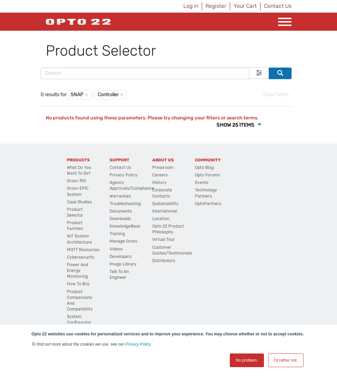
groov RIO (76, 180)
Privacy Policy (138, 344)
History (159, 182)
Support (119, 160)
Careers (160, 175)
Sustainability (165, 203)
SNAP (77, 95)
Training (117, 233)
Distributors (163, 260)
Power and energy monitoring (77, 270)
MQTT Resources (83, 249)
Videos (116, 249)
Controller (108, 95)
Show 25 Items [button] (235, 125)
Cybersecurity (81, 257)
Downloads (120, 218)
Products (78, 160)
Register (216, 6)
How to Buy (78, 283)
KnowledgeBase (125, 226)
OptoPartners (208, 203)
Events (201, 182)
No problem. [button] (247, 360)
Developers (120, 256)
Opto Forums (207, 175)
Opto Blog (204, 167)
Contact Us (278, 6)
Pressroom (162, 167)
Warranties (120, 196)
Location (160, 218)
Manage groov (124, 241)
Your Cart (245, 6)
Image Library (123, 264)
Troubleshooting (125, 203)
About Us (163, 160)
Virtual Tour (163, 239)
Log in (190, 6)
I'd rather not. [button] (286, 360)
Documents (121, 211)
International (164, 211)
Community (208, 160)
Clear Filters (276, 95)
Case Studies (79, 202)
